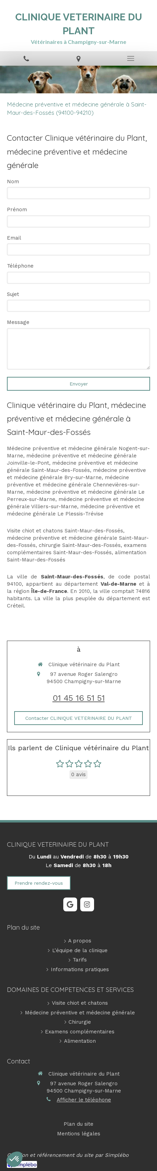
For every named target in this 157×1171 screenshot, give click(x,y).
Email (14, 238)
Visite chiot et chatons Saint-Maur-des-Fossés (65, 531)
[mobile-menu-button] (131, 58)
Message (18, 322)
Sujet (13, 294)
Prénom (17, 209)
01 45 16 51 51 (79, 698)
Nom (13, 181)
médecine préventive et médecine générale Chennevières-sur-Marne (73, 484)
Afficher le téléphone (84, 1100)
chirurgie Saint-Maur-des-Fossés (80, 545)
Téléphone (20, 266)
